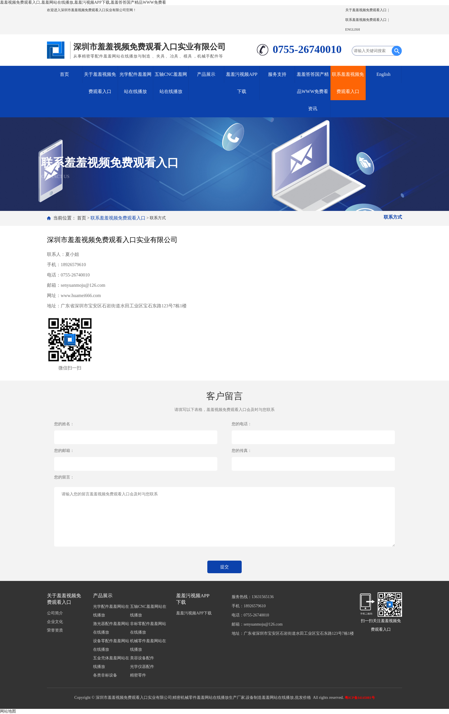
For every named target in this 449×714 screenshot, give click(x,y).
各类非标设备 (105, 675)
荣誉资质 (55, 630)
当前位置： (64, 217)
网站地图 (8, 711)
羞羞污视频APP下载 (241, 83)
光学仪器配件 (142, 666)
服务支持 (277, 74)
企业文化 (55, 622)
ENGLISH (352, 29)
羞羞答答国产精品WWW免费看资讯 (313, 91)
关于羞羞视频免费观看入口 (366, 10)
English (384, 74)
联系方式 (393, 217)
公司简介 (55, 613)
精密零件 (138, 675)
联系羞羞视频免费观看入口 (366, 20)
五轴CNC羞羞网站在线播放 (171, 83)
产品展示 (206, 74)
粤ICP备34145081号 (360, 698)
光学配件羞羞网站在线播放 (135, 83)
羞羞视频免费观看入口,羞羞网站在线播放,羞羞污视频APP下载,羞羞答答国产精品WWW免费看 (83, 2)
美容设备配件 (142, 658)
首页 (64, 74)
